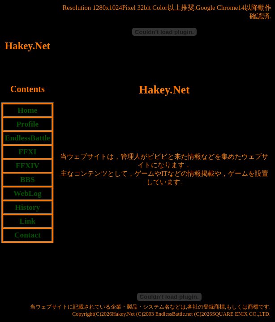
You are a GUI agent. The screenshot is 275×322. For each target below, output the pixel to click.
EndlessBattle (27, 138)
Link (28, 221)
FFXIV (27, 165)
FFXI (27, 152)
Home (27, 110)
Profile (28, 124)
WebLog (27, 193)
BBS (27, 179)
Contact (27, 235)
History (27, 207)
